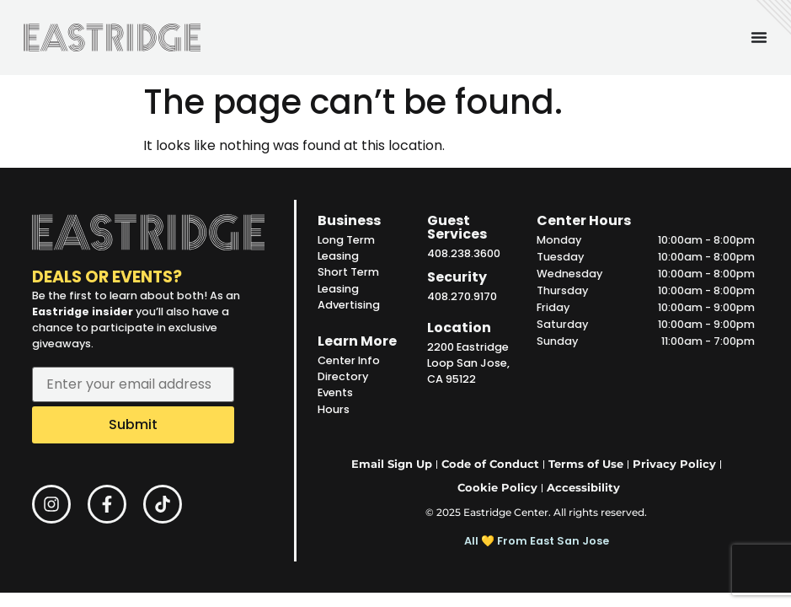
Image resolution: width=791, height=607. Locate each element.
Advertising (349, 305)
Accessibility (583, 487)
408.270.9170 (462, 296)
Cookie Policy (497, 487)
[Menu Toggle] (759, 37)
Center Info (349, 360)
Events (335, 392)
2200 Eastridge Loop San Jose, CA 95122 (468, 363)
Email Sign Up (391, 464)
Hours (334, 409)
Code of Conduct (490, 464)
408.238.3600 (463, 253)
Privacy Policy (674, 464)
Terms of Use (585, 464)
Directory (343, 376)
